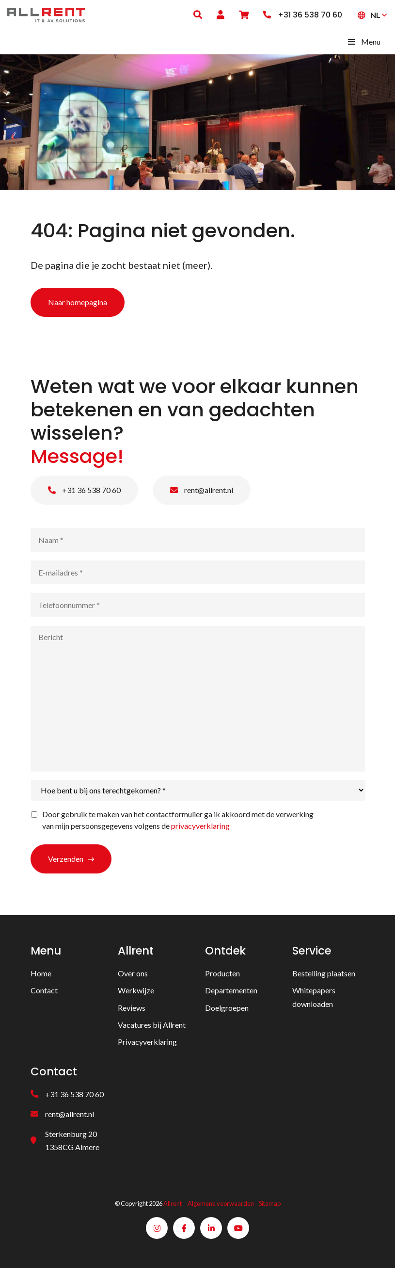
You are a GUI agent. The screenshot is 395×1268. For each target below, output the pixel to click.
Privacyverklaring (147, 1041)
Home (41, 973)
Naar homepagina (77, 302)
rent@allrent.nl (201, 489)
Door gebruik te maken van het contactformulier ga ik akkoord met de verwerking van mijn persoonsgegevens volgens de (178, 819)
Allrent (172, 1203)
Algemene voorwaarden (221, 1203)
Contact (44, 990)
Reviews (131, 1007)
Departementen (231, 990)
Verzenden (65, 858)
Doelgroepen (227, 1007)
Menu (363, 41)
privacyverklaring (200, 825)
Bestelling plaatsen (323, 973)
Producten (222, 973)
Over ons (133, 973)
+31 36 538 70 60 (84, 489)
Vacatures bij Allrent (152, 1024)
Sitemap (270, 1203)
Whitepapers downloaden (313, 997)
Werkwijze (136, 990)
